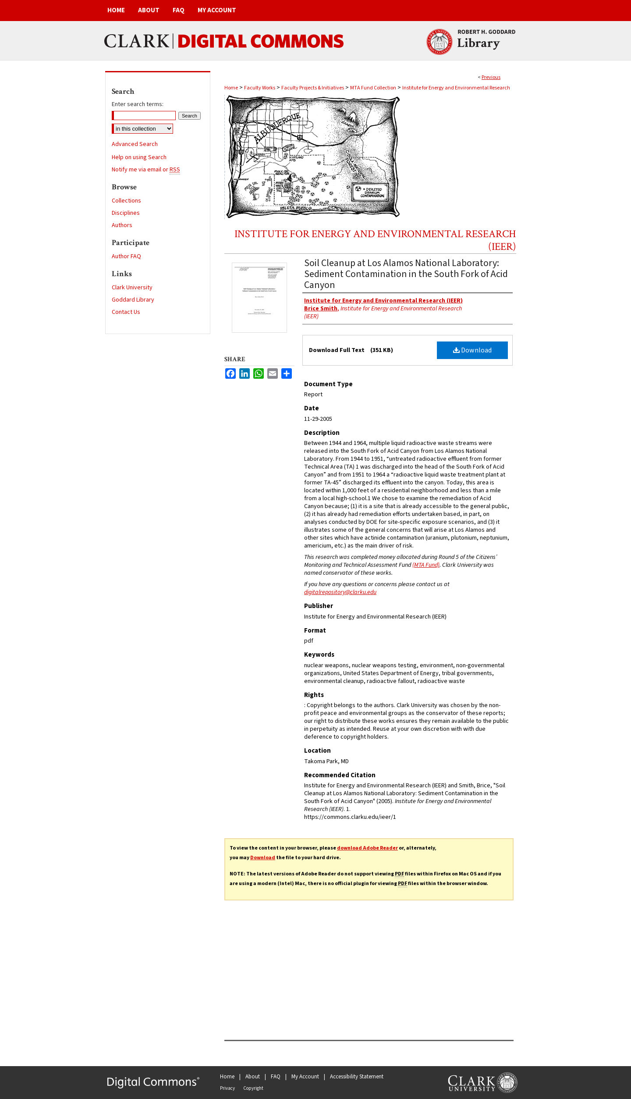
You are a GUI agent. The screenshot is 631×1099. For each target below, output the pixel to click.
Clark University (132, 287)
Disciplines (126, 213)
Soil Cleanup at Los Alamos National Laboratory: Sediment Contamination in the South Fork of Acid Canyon (406, 274)
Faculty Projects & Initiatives (312, 88)
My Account (305, 1077)
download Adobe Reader (367, 848)
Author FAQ (126, 256)
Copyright (253, 1088)
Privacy (227, 1088)
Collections (126, 200)
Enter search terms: (137, 104)
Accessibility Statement (356, 1077)
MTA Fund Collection (373, 88)
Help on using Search (139, 157)
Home (231, 88)
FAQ (275, 1077)
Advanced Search (135, 144)
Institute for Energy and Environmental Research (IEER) (375, 240)
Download (472, 350)
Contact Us (126, 312)
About (252, 1077)
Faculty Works (259, 88)
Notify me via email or (146, 169)
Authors (122, 225)
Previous (491, 77)
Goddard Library (133, 299)
